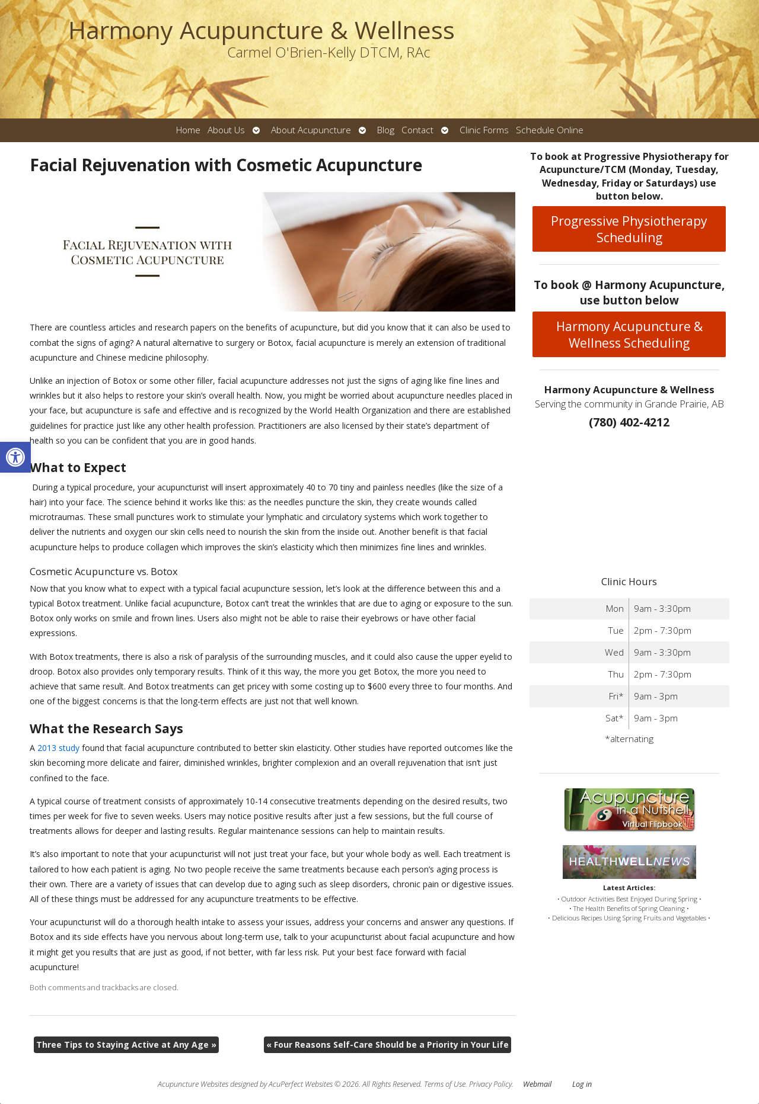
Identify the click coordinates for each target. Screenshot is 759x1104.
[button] (15, 457)
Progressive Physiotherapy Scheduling (629, 229)
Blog (385, 130)
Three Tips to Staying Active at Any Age (126, 1044)
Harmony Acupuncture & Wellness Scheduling (629, 334)
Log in (582, 1084)
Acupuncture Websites (193, 1084)
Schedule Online (549, 130)
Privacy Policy (490, 1084)
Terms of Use (444, 1084)
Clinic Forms (484, 130)
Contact (417, 130)
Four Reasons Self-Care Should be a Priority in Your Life (387, 1044)
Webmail (537, 1084)
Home (188, 130)
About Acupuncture (311, 130)
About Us (226, 130)
